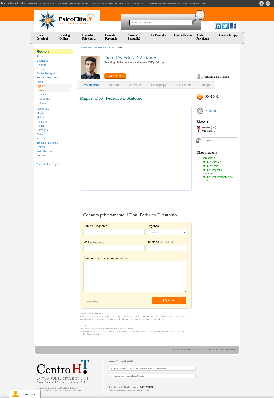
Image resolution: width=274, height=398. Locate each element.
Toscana (41, 138)
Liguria (40, 86)
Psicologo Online (65, 37)
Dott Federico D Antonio (105, 47)
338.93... (213, 96)
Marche (41, 113)
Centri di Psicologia (48, 164)
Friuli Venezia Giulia (48, 77)
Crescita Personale (111, 37)
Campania (42, 69)
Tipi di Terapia (183, 35)
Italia (90, 47)
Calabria (41, 64)
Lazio (40, 81)
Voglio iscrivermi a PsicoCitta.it (129, 376)
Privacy (223, 349)
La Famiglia (159, 35)
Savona (43, 103)
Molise (40, 117)
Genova (43, 90)
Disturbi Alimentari (211, 162)
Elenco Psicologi (42, 37)
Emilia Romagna (46, 73)
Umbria (41, 147)
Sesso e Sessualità (134, 37)
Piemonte (42, 121)
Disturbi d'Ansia (209, 166)
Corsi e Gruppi (228, 35)
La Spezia (44, 99)
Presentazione (90, 85)
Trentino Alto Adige (47, 142)
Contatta (115, 75)
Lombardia (43, 108)
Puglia (40, 125)
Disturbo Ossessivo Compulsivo (211, 172)
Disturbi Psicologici (89, 37)
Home (83, 47)
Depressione (208, 158)
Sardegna (42, 130)
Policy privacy (92, 301)
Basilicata (42, 60)
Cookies (232, 349)
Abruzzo (41, 56)
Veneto (41, 155)
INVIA (169, 300)
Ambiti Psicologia (202, 37)
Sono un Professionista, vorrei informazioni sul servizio (140, 368)
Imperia (43, 94)
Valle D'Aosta (44, 151)
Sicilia (40, 134)
